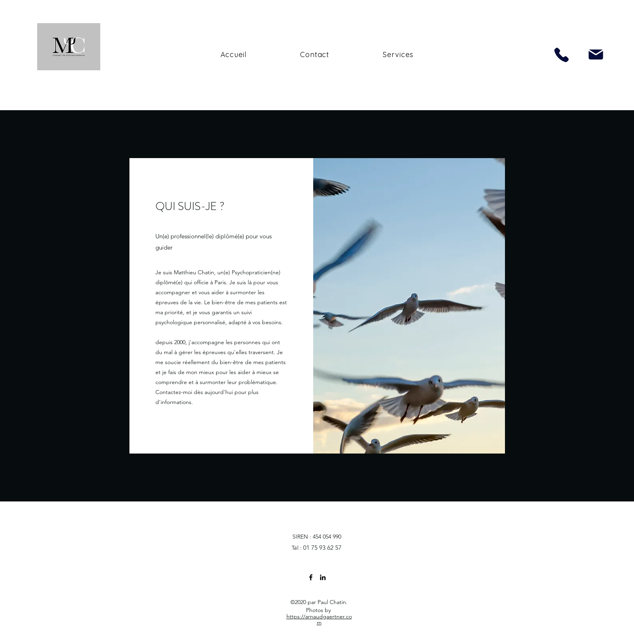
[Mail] (596, 54)
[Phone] (561, 54)
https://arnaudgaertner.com (319, 619)
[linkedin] (323, 577)
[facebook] (311, 577)
